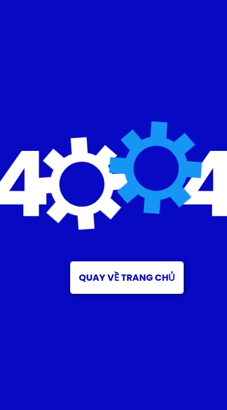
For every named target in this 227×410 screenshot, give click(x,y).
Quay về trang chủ (127, 277)
